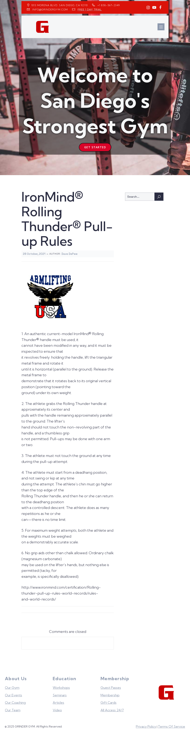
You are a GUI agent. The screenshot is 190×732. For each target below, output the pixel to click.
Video (57, 709)
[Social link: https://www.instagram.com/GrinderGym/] (148, 8)
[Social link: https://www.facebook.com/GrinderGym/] (160, 8)
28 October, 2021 (34, 252)
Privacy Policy (146, 725)
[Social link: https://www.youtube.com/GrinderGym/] (154, 8)
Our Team (12, 709)
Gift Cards (108, 701)
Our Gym (12, 686)
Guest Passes (111, 686)
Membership (110, 694)
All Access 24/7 (112, 709)
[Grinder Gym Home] (166, 691)
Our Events (13, 694)
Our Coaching (15, 701)
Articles (58, 701)
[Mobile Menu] (161, 26)
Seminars (60, 694)
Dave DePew (69, 252)
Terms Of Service (171, 725)
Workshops (61, 686)
